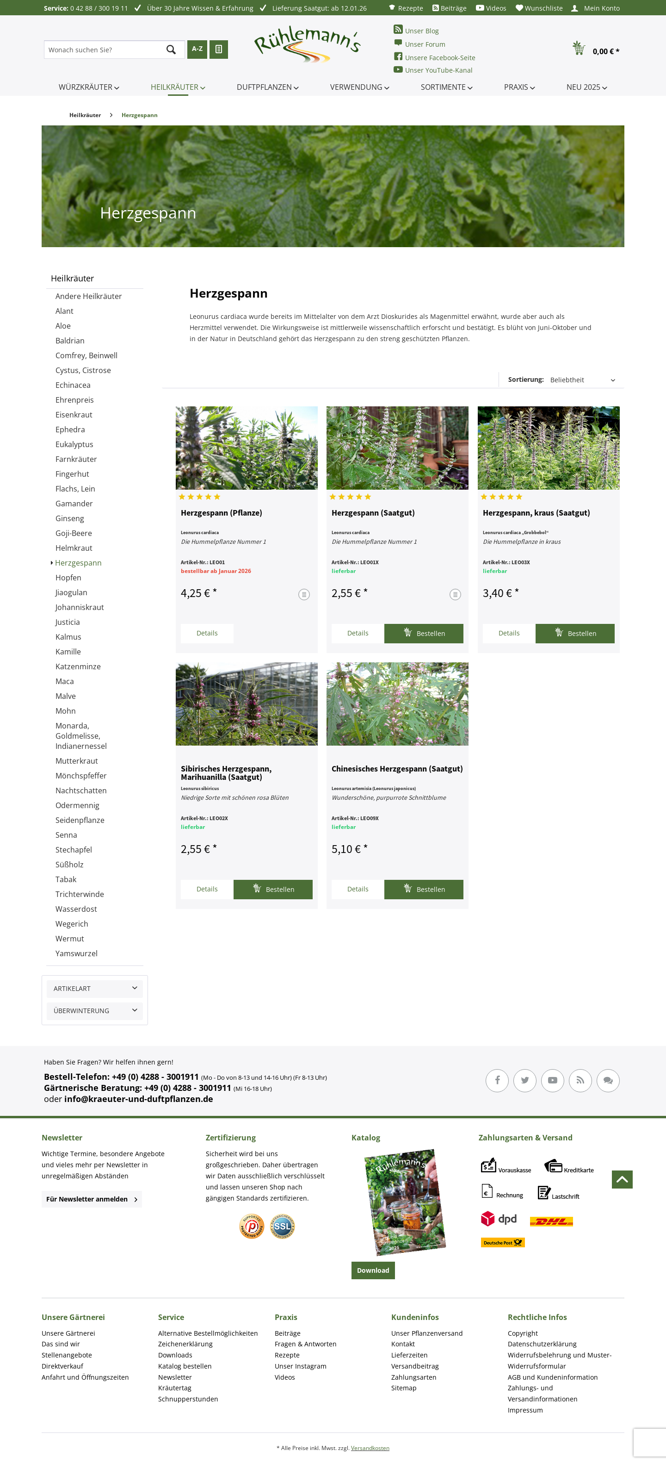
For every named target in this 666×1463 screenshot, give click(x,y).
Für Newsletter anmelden (91, 1199)
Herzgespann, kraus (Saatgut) (536, 513)
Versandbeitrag (415, 1366)
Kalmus (68, 637)
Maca (65, 681)
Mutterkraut (77, 761)
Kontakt (403, 1343)
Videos (491, 8)
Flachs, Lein (75, 489)
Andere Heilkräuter (89, 296)
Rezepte (405, 7)
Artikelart (72, 988)
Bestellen (424, 632)
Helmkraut (74, 548)
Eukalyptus (74, 444)
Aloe (63, 326)
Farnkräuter (76, 459)
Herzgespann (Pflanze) (221, 513)
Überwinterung (81, 1010)
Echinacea (73, 385)
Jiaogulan (71, 592)
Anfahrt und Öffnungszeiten (85, 1377)
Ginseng (70, 518)
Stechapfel (74, 850)
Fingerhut (72, 474)
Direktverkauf (62, 1366)
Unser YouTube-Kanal (433, 70)
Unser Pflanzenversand (427, 1333)
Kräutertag (174, 1387)
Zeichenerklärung (185, 1343)
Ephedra (70, 429)
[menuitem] (405, 7)
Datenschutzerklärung (542, 1343)
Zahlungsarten (414, 1377)
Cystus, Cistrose (83, 370)
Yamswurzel (77, 953)
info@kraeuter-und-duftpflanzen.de (138, 1098)
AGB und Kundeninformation (553, 1377)
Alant (65, 311)
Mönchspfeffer (81, 776)
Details (207, 633)
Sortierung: (526, 379)
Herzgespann (78, 563)
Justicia (68, 622)
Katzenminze (78, 666)
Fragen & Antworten (306, 1343)
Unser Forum (419, 43)
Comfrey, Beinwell (86, 355)
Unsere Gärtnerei (68, 1333)
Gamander (74, 503)
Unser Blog (416, 30)
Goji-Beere (74, 533)
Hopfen (68, 578)
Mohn (66, 711)
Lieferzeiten (409, 1355)
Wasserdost (76, 909)
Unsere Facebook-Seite (434, 56)
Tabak (66, 879)
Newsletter (175, 1377)
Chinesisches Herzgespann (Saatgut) (397, 769)
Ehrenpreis (75, 400)
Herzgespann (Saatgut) (373, 513)
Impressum (525, 1410)
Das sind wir (61, 1343)
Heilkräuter (72, 278)
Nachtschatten (81, 790)
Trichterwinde (80, 894)
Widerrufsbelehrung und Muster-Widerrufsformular (560, 1360)
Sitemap (404, 1387)
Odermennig (77, 805)
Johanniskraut (80, 607)
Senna (66, 835)
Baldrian (70, 341)
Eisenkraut (74, 415)
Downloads (175, 1355)
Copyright (523, 1333)
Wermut (70, 939)
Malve (66, 696)
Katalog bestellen (185, 1366)
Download (373, 1270)
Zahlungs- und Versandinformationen (543, 1393)
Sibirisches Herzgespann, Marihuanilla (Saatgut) (226, 773)
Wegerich (72, 924)
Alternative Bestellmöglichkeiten (208, 1333)
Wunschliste (539, 8)
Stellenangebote (67, 1355)
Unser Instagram (301, 1366)
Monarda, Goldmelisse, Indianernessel (81, 736)
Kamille (68, 652)
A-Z (197, 48)
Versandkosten (370, 1448)
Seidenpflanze (80, 820)
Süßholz (70, 864)
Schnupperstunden (188, 1399)
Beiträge (449, 8)
